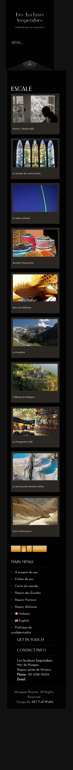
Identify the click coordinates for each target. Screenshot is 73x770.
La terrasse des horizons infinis (28, 486)
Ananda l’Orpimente (23, 262)
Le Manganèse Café (23, 441)
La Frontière (19, 352)
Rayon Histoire (25, 600)
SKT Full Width (42, 702)
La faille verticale (21, 218)
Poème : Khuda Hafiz (23, 128)
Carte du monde (26, 586)
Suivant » (39, 548)
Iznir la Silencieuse (22, 531)
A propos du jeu (26, 572)
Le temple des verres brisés (27, 173)
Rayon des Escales (28, 593)
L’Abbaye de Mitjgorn (24, 397)
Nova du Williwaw (22, 307)
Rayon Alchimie (26, 607)
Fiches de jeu (24, 579)
